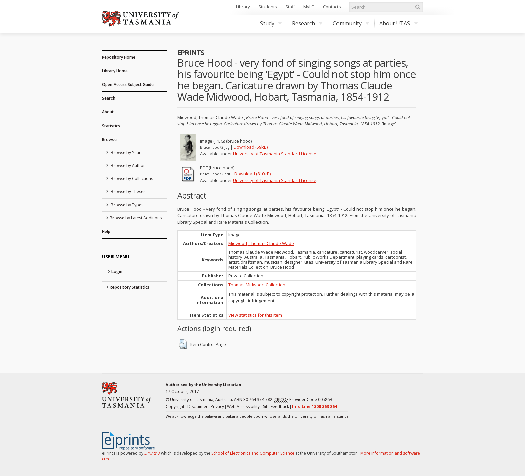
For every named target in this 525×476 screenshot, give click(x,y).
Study (271, 23)
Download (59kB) (251, 147)
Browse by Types (126, 205)
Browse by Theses (127, 191)
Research (307, 23)
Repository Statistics (129, 287)
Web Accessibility (243, 406)
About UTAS (398, 23)
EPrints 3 (152, 453)
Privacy (217, 406)
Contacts (332, 7)
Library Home (115, 71)
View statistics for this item (255, 315)
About (108, 112)
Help (106, 231)
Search (108, 98)
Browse (109, 139)
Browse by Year (125, 152)
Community (351, 23)
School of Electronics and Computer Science (252, 453)
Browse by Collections (131, 178)
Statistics (111, 126)
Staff (290, 7)
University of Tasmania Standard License (274, 154)
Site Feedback (276, 406)
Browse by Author (127, 165)
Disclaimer (198, 406)
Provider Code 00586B (303, 400)
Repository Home (118, 57)
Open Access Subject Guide (128, 84)
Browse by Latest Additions (136, 218)
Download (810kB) (252, 174)
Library (243, 7)
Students (267, 7)
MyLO (309, 7)
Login (116, 271)
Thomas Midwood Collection (256, 285)
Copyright (175, 406)
